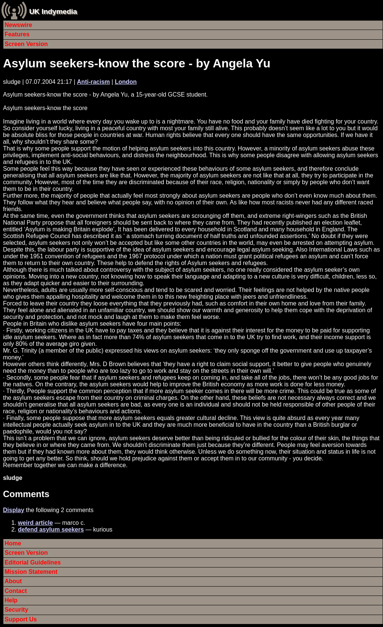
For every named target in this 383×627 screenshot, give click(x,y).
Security (16, 609)
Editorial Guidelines (32, 562)
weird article (35, 523)
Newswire (18, 25)
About (13, 581)
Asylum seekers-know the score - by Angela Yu (136, 63)
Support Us (20, 619)
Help (11, 600)
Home (12, 543)
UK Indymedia (53, 11)
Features (17, 34)
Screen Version (26, 44)
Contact (15, 591)
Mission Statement (30, 572)
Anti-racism (93, 82)
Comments (26, 494)
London (126, 82)
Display (13, 510)
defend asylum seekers (51, 529)
